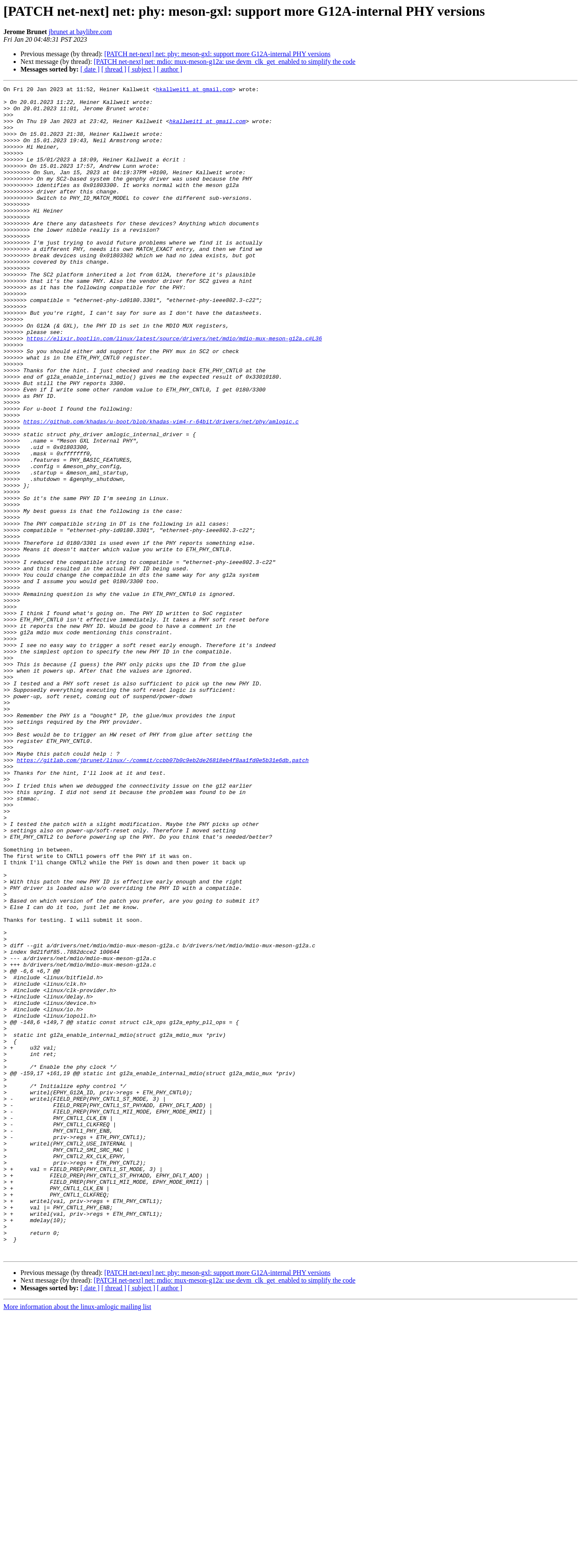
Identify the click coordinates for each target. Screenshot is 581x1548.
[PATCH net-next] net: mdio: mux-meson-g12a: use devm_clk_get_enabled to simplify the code (224, 61)
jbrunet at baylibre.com (80, 31)
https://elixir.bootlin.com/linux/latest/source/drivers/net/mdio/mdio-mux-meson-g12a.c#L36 (174, 389)
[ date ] (90, 69)
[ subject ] (141, 69)
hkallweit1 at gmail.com (194, 90)
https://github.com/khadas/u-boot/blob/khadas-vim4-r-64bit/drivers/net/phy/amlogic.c (161, 489)
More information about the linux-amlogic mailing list (77, 1540)
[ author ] (169, 69)
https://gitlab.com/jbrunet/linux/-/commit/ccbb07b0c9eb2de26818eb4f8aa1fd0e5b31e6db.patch (162, 895)
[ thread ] (113, 69)
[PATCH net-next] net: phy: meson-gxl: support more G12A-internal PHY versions (217, 54)
